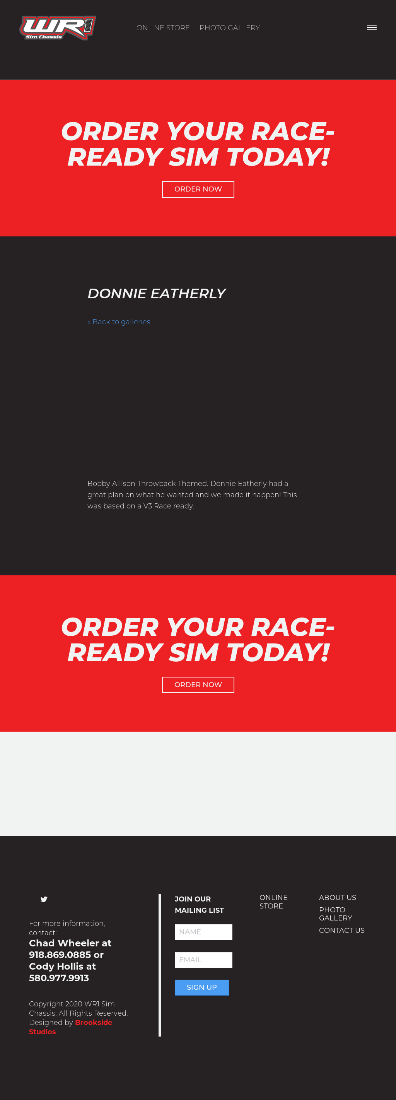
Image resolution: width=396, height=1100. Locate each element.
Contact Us (342, 930)
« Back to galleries (118, 322)
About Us (337, 898)
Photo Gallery (230, 28)
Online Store (163, 28)
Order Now (198, 189)
